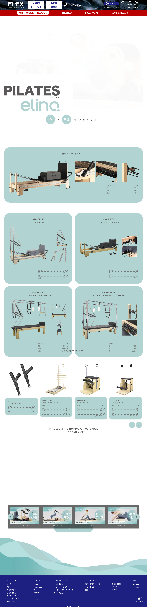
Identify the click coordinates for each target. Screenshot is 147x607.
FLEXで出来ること (119, 12)
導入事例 (106, 7)
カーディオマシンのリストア (64, 590)
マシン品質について (61, 584)
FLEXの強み (127, 7)
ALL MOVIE (73, 528)
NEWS (99, 7)
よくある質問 (11, 593)
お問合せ (111, 3)
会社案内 (136, 7)
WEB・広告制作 (90, 587)
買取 (86, 590)
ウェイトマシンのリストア (63, 587)
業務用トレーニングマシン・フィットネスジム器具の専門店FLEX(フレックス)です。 (16, 5)
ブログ (114, 587)
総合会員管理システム (92, 584)
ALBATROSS (38, 587)
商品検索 (54, 3)
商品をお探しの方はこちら (32, 12)
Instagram (136, 584)
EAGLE (36, 584)
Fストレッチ (38, 596)
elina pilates (38, 599)
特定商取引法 (11, 596)
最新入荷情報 (91, 12)
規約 (8, 587)
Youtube (136, 587)
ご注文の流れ (116, 7)
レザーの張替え (59, 593)
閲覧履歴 (129, 3)
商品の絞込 (139, 599)
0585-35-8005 (76, 5)
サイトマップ (11, 602)
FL (34, 590)
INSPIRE (36, 593)
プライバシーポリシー (14, 599)
